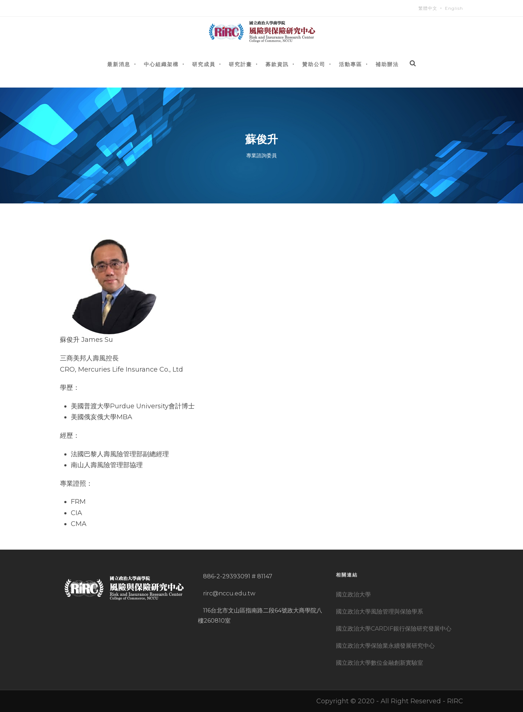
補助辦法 (387, 64)
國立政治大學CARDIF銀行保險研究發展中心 (393, 628)
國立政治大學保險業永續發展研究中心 (385, 645)
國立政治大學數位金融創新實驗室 (379, 662)
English (454, 8)
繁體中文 (427, 8)
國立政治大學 (353, 594)
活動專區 (350, 64)
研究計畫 (240, 64)
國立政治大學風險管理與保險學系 (379, 611)
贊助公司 (313, 64)
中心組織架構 (161, 64)
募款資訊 (277, 64)
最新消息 (118, 64)
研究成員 (203, 64)
